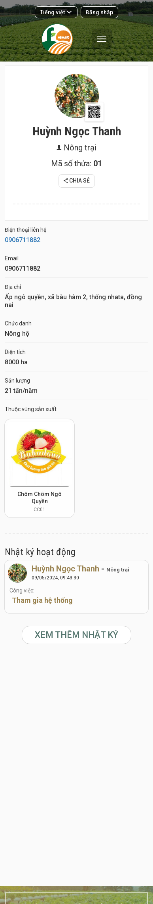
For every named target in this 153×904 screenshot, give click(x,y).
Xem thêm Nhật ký (76, 635)
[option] (39, 468)
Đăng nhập (99, 12)
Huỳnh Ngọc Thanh (65, 568)
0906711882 (22, 240)
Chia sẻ (77, 180)
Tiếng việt (56, 12)
